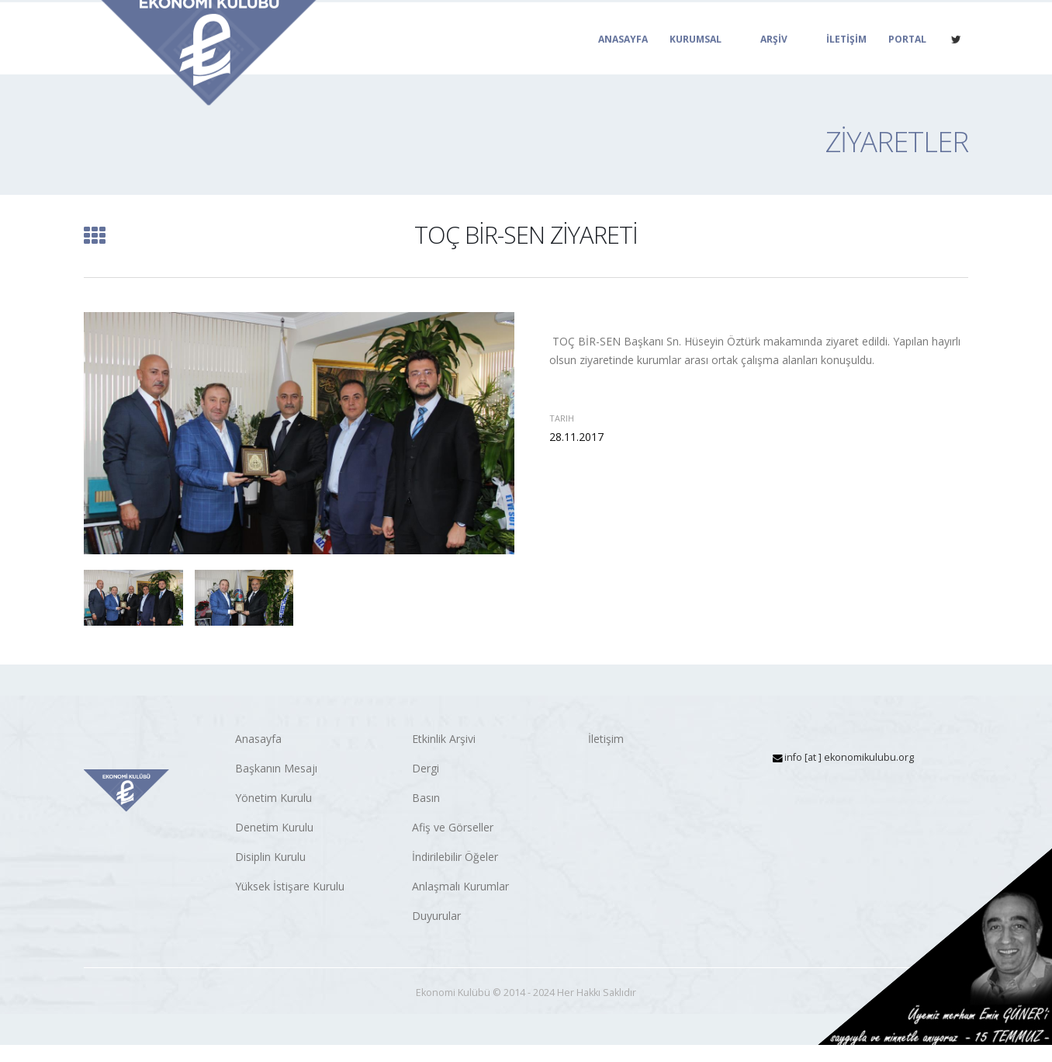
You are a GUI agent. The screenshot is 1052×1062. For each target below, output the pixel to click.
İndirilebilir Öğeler (455, 856)
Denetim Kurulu (274, 827)
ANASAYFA (623, 56)
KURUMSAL (696, 56)
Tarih (561, 418)
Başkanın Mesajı (276, 768)
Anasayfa (258, 738)
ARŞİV (773, 56)
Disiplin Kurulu (270, 856)
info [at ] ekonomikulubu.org (849, 757)
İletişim (606, 738)
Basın (426, 797)
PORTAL (907, 56)
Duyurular (436, 915)
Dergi (425, 768)
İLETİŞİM (846, 56)
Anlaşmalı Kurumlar (460, 886)
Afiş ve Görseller (452, 827)
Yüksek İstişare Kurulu (289, 886)
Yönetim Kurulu (273, 797)
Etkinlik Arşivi (444, 738)
